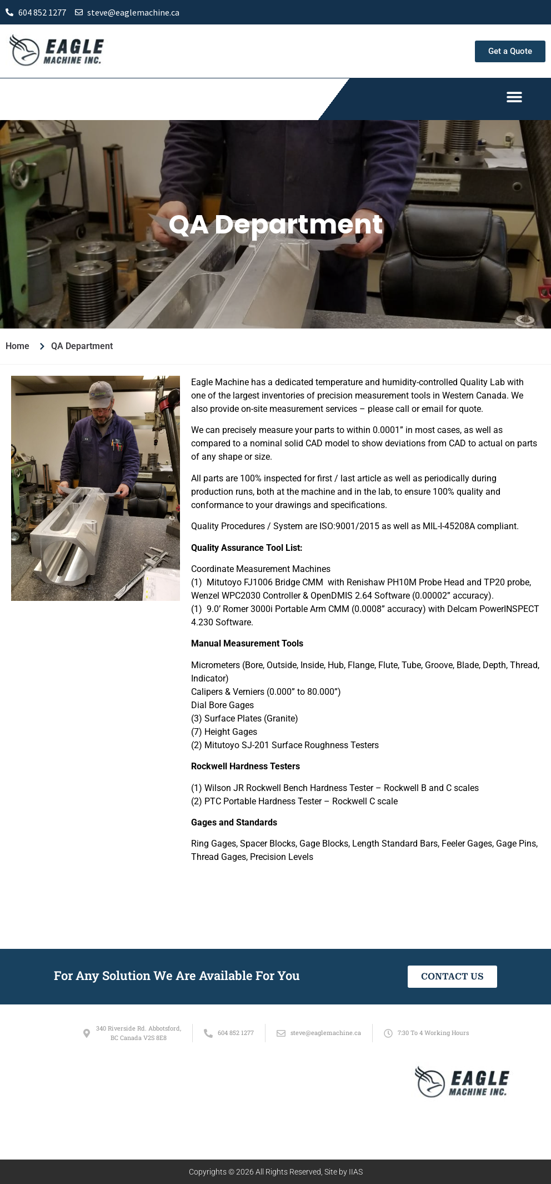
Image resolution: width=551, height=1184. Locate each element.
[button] (514, 96)
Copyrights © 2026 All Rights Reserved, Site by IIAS (276, 1171)
